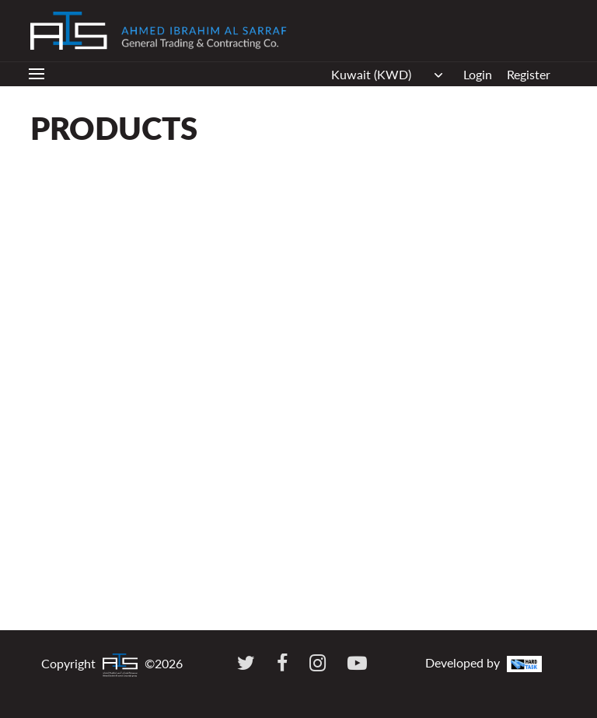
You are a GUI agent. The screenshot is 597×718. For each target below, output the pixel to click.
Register (528, 74)
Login (477, 74)
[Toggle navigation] (36, 74)
